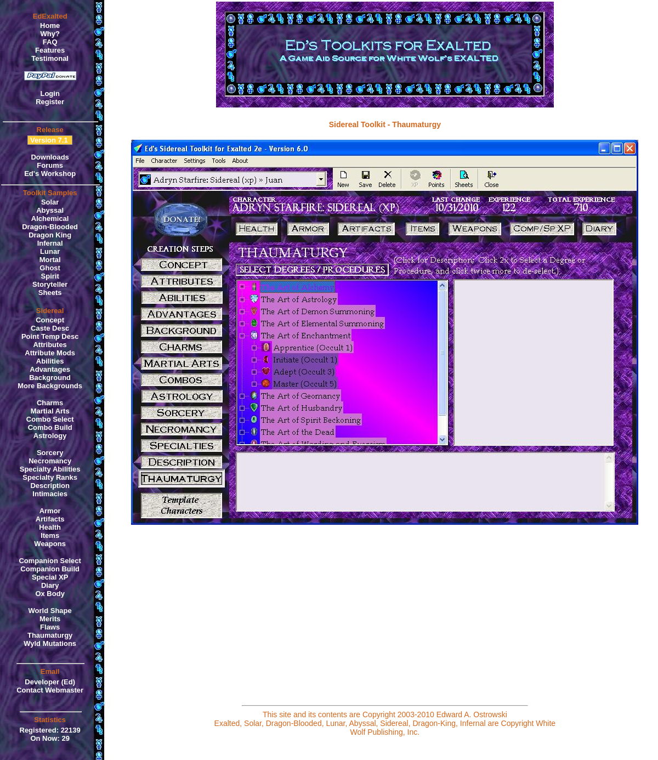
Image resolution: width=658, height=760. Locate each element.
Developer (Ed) (50, 682)
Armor (50, 511)
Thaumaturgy (49, 635)
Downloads (50, 157)
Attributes (49, 345)
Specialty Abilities (50, 469)
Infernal (50, 243)
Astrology (50, 436)
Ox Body (49, 593)
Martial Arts (50, 411)
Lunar (50, 251)
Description (50, 485)
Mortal (50, 260)
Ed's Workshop (50, 173)
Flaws (50, 627)
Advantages (50, 369)
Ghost (49, 268)
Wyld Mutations (50, 643)
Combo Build (50, 427)
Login (49, 93)
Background (50, 377)
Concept (50, 320)
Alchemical (50, 218)
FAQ (50, 42)
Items (50, 535)
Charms (50, 403)
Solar (50, 202)
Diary (50, 585)
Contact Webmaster (49, 690)
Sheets (50, 292)
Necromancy (50, 461)
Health (50, 527)
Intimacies (49, 494)
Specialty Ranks (49, 477)
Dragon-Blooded (50, 227)
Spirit (50, 276)
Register (50, 102)
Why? (49, 34)
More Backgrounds (50, 386)
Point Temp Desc (50, 336)
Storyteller (49, 284)
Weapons (50, 544)
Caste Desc (50, 328)
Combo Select (50, 419)
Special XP (50, 577)
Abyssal (50, 210)
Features (50, 50)
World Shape (50, 610)
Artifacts (50, 519)
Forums (50, 165)
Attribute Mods (50, 353)
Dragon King (50, 235)
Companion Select (50, 561)
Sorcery (50, 453)
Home (50, 25)
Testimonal (50, 58)
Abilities (50, 361)
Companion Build (50, 569)
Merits (49, 619)
